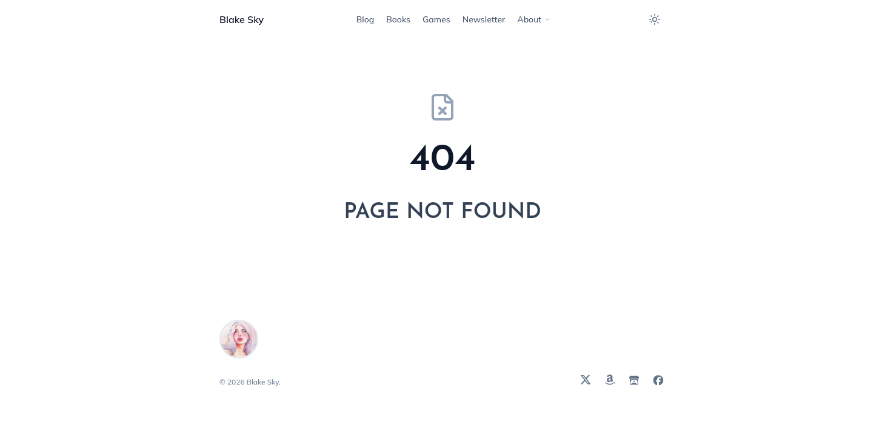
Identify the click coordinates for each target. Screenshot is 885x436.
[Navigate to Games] (436, 19)
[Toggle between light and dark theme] (655, 19)
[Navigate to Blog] (365, 19)
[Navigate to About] (534, 19)
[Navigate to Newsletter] (484, 19)
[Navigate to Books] (398, 19)
